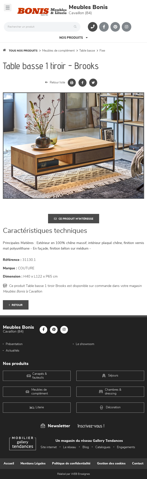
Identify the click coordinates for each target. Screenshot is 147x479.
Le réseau (69, 447)
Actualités (12, 350)
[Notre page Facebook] (104, 27)
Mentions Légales (33, 463)
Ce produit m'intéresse (73, 218)
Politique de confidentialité (71, 463)
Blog (85, 447)
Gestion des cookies (111, 463)
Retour (16, 305)
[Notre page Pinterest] (115, 27)
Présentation (14, 344)
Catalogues (102, 447)
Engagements (126, 447)
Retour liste (55, 82)
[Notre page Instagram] (126, 27)
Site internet (49, 447)
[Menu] (7, 7)
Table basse (87, 50)
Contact (137, 463)
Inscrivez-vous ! (91, 426)
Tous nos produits (23, 50)
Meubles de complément (58, 50)
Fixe (102, 50)
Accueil (9, 463)
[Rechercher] (76, 27)
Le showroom (85, 344)
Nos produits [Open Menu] (73, 37)
